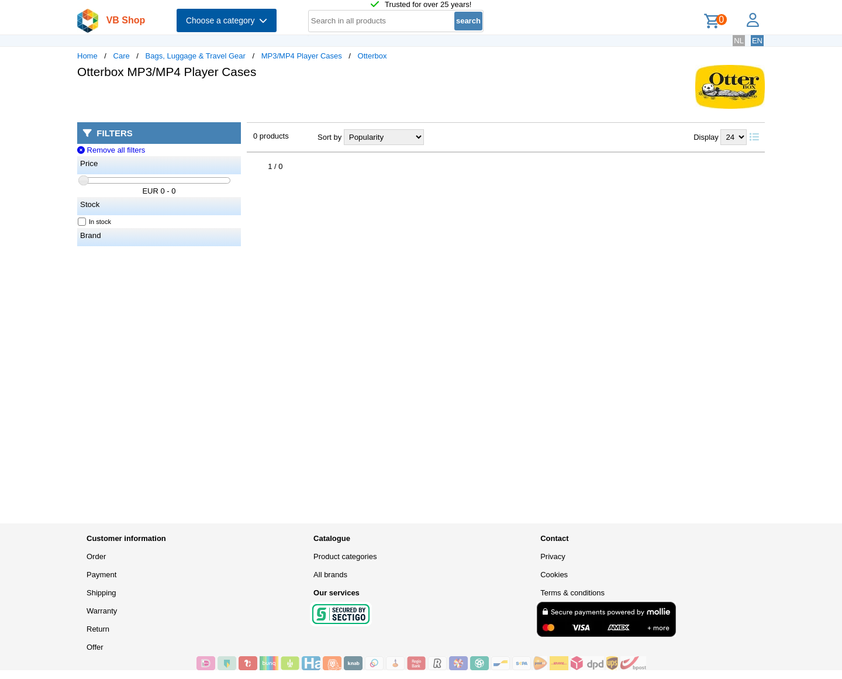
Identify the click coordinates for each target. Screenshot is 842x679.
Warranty (102, 610)
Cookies (554, 574)
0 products (271, 136)
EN (757, 40)
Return (98, 629)
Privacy (552, 556)
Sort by (329, 137)
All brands (330, 574)
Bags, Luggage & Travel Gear (196, 55)
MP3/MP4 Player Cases (301, 55)
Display (706, 137)
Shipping (101, 592)
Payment (101, 574)
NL (739, 40)
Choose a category (226, 20)
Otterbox (372, 55)
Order (96, 556)
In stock (94, 221)
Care (121, 55)
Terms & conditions (572, 592)
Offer (95, 647)
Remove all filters (111, 150)
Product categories (345, 556)
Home (87, 55)
